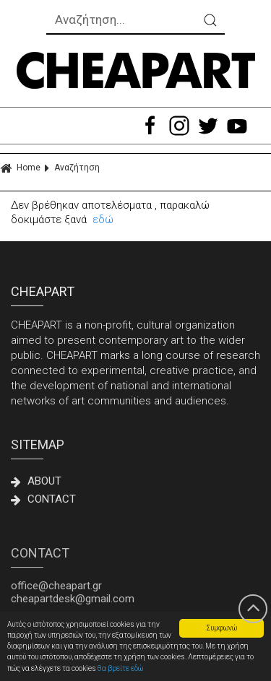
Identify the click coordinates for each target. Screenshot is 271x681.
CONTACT (43, 499)
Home (20, 168)
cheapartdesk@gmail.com (72, 598)
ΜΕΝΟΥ (73, 125)
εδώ (103, 219)
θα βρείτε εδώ (120, 668)
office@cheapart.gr (56, 585)
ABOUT (36, 480)
